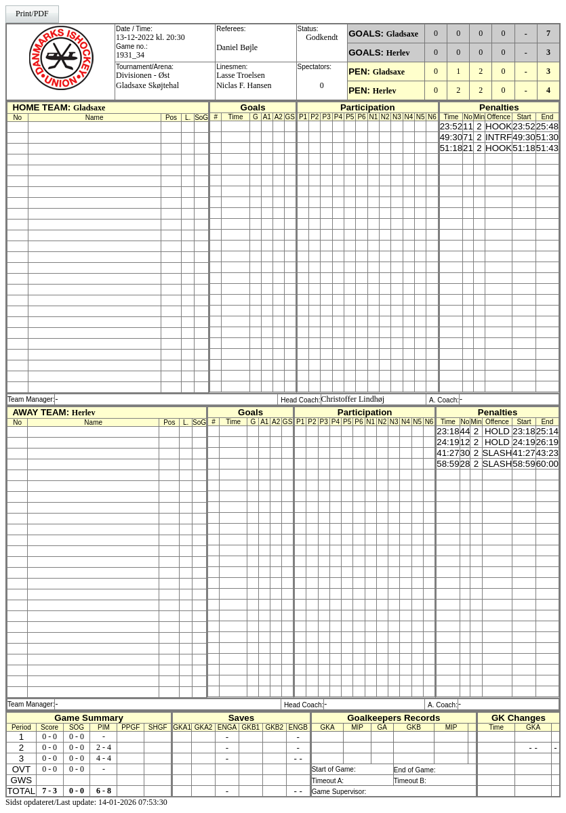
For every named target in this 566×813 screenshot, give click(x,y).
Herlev (398, 53)
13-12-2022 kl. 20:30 (150, 37)
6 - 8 (103, 790)
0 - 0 (49, 736)
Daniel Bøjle (237, 47)
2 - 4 (103, 747)
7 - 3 (49, 790)
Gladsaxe (402, 34)
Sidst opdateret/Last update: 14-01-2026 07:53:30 (86, 802)
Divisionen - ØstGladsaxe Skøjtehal (147, 80)
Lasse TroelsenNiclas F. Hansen (243, 80)
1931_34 (130, 55)
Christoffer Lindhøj (352, 399)
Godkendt (322, 37)
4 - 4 (103, 758)
